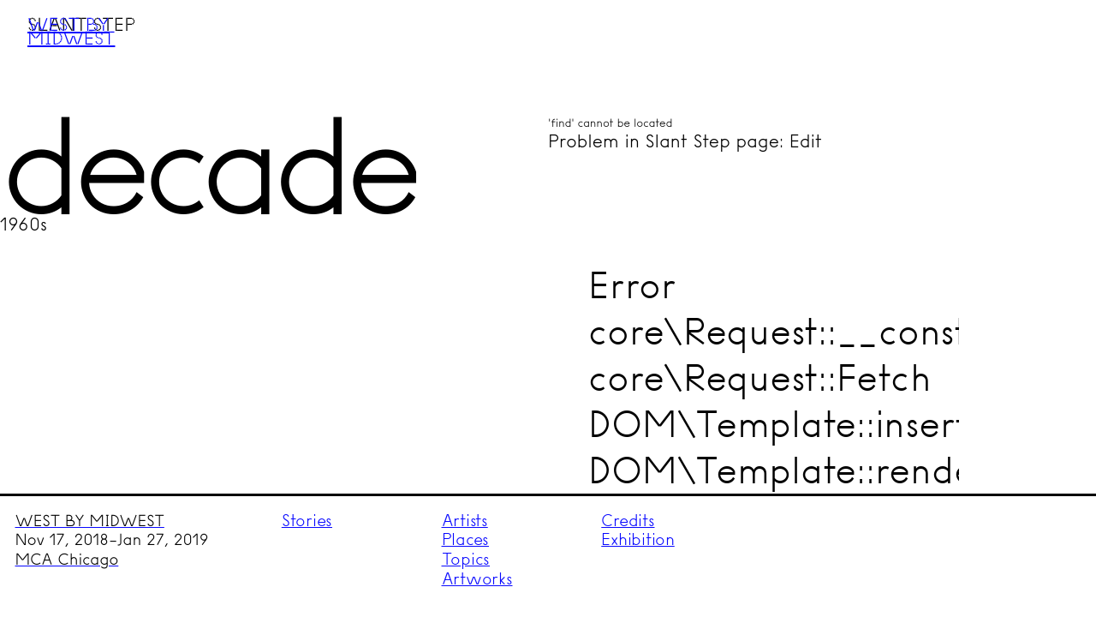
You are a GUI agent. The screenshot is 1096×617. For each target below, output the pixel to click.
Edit (805, 141)
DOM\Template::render (789, 470)
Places (466, 539)
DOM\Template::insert (778, 423)
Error (632, 285)
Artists (465, 520)
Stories (307, 520)
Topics (466, 559)
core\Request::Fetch (759, 377)
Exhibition (638, 539)
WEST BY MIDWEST (89, 521)
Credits (627, 520)
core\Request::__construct (811, 331)
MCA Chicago (67, 559)
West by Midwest (71, 31)
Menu (1050, 45)
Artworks (477, 579)
